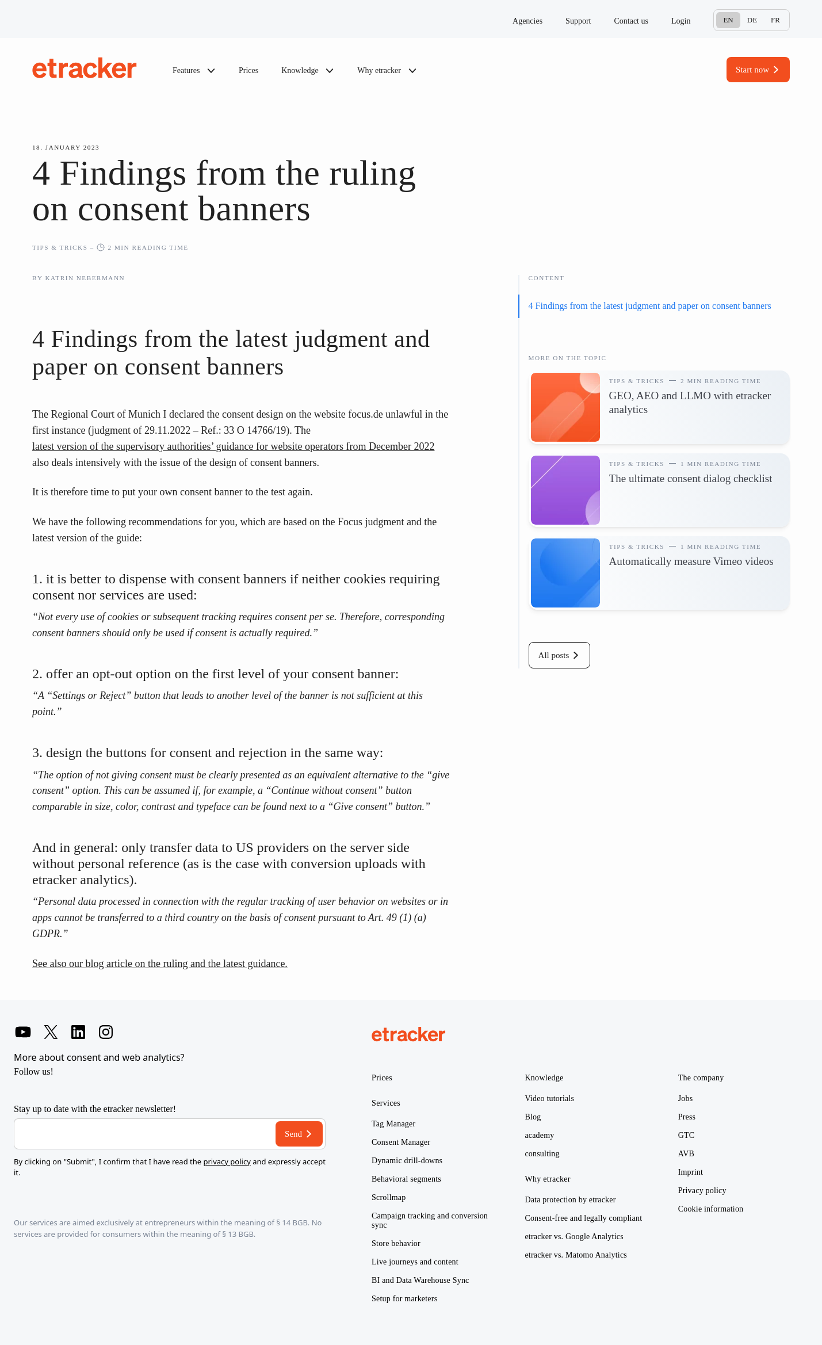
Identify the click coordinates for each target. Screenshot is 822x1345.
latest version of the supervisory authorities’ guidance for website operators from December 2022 (233, 446)
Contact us (631, 21)
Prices (248, 70)
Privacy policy (702, 1190)
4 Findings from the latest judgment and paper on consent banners (650, 306)
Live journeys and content (415, 1262)
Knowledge (307, 70)
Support (578, 21)
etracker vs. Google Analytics (574, 1236)
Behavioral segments (406, 1179)
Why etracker (386, 70)
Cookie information (711, 1209)
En (728, 20)
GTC (686, 1135)
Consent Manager (401, 1142)
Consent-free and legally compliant (583, 1218)
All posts (553, 655)
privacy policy (226, 1161)
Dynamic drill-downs (407, 1160)
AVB (686, 1153)
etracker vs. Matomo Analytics (576, 1255)
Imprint (690, 1172)
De (752, 20)
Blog (533, 1117)
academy (539, 1135)
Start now (752, 69)
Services (386, 1103)
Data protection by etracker (570, 1199)
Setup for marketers (404, 1298)
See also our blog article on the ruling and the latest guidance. (160, 963)
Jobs (685, 1098)
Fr (775, 20)
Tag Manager (393, 1123)
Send (293, 1133)
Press (687, 1117)
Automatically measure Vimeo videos (691, 561)
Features (194, 70)
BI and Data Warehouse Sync (420, 1280)
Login (680, 21)
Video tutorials (549, 1098)
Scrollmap (389, 1197)
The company (701, 1077)
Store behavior (396, 1243)
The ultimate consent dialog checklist (691, 478)
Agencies (527, 21)
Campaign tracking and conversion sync (430, 1220)
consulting (542, 1153)
